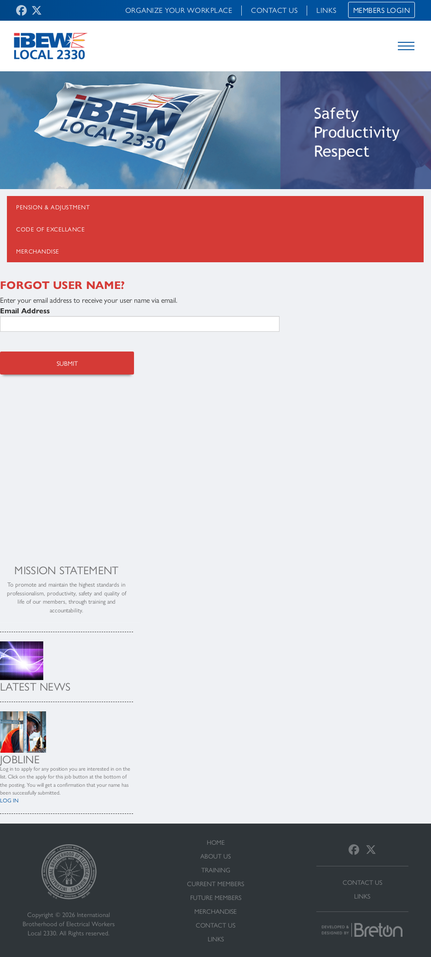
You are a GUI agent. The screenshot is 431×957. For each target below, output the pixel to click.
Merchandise (37, 251)
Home (216, 842)
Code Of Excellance (50, 229)
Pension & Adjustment (53, 206)
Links (326, 10)
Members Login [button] (381, 10)
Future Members (215, 897)
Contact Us (274, 10)
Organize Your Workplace (179, 10)
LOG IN (9, 800)
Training (215, 869)
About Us (215, 855)
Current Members (215, 883)
